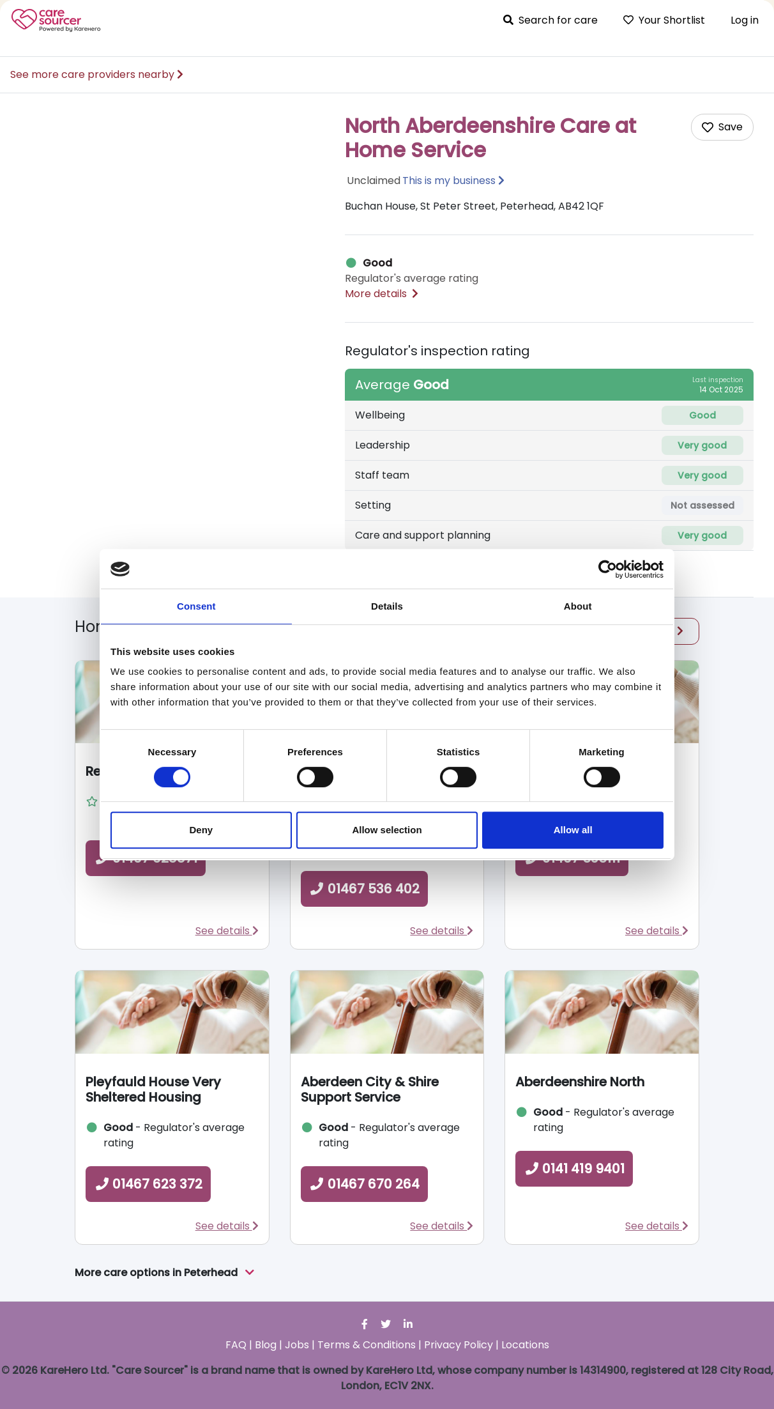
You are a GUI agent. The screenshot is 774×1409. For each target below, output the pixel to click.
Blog (266, 1344)
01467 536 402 (364, 889)
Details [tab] (387, 606)
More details (381, 293)
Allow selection (386, 829)
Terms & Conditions (366, 1344)
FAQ (236, 1344)
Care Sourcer (56, 20)
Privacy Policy (458, 1344)
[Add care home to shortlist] (722, 127)
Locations (525, 1344)
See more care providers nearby (96, 74)
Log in (745, 20)
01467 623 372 (148, 1184)
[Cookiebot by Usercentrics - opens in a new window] (608, 569)
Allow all (573, 829)
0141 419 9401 (574, 1169)
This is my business (449, 180)
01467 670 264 (364, 1184)
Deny (201, 829)
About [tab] (578, 606)
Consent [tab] (196, 606)
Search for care (550, 20)
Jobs (297, 1344)
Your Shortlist (664, 20)
